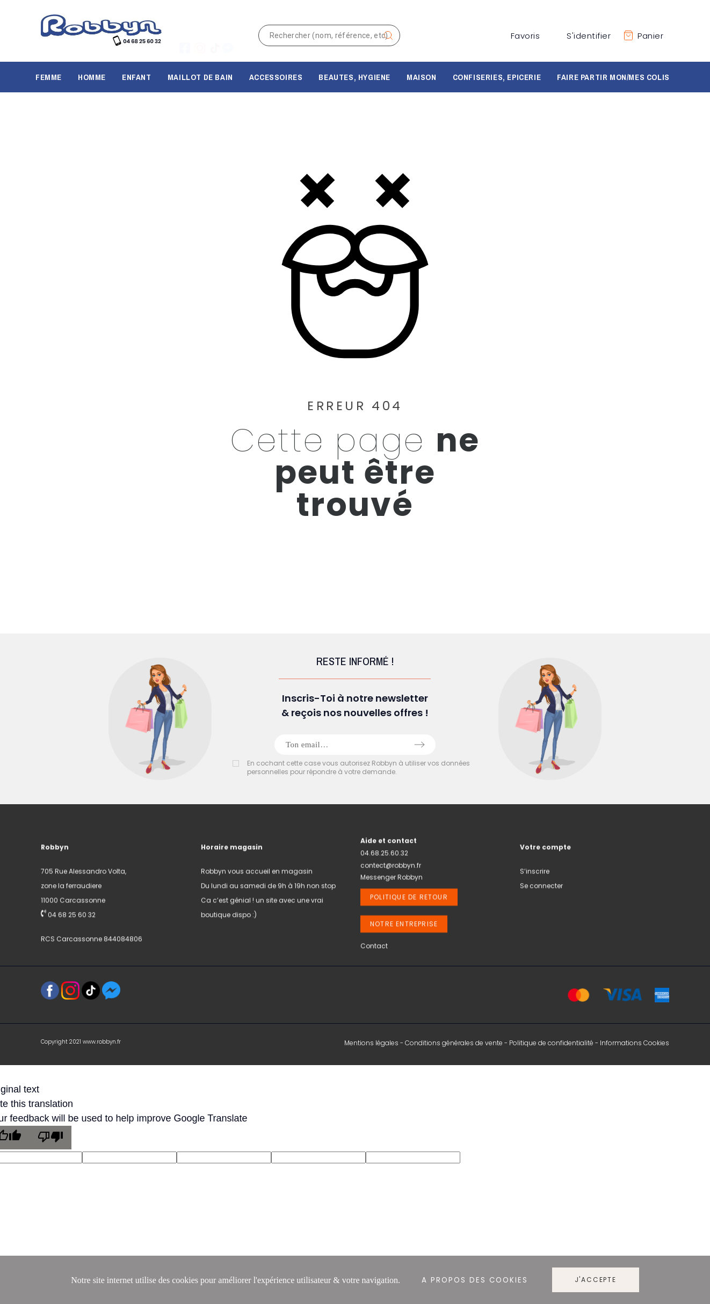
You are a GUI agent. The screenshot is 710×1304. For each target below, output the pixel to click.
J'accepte (596, 1279)
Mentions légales (371, 1042)
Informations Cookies (634, 1042)
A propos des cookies (475, 1280)
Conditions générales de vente (454, 1042)
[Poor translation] (50, 1137)
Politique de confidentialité (551, 1042)
